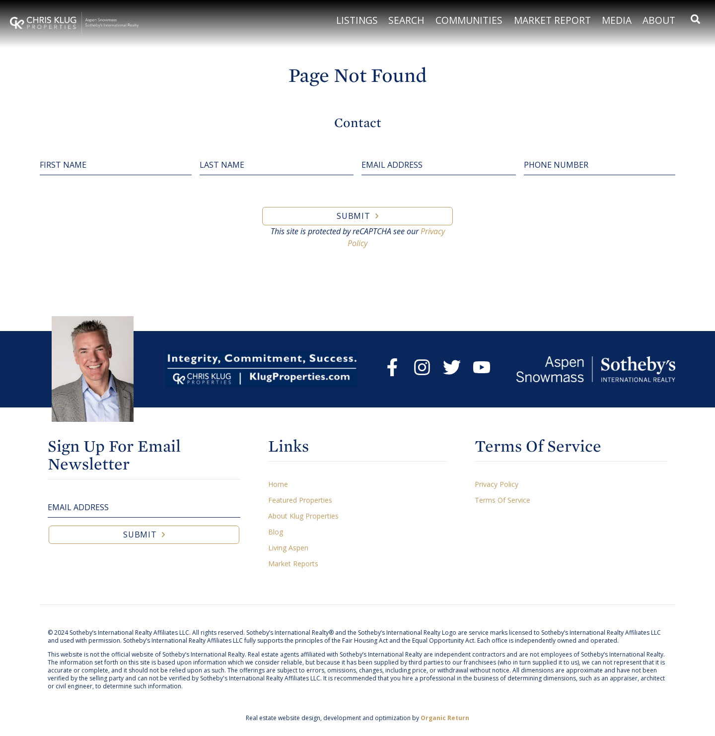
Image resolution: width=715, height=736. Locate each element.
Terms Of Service (502, 500)
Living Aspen (288, 547)
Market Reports (293, 563)
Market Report (552, 20)
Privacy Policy (496, 484)
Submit (353, 215)
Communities (468, 20)
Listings (357, 20)
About (659, 20)
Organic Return (445, 718)
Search (406, 20)
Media (617, 20)
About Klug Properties (303, 516)
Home (278, 484)
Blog (275, 531)
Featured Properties (300, 500)
